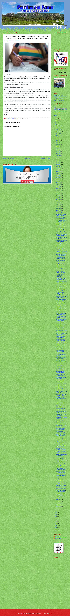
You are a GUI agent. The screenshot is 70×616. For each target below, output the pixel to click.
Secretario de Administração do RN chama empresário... (61, 221)
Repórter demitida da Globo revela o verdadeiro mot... (60, 409)
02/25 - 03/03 (58, 206)
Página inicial (27, 158)
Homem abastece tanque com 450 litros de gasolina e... (61, 469)
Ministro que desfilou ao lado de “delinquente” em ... (61, 383)
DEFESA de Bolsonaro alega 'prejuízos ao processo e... (61, 472)
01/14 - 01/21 (58, 504)
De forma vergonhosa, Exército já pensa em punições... (61, 441)
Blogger (50, 613)
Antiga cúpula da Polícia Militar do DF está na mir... (61, 282)
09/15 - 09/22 (58, 153)
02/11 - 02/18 (58, 210)
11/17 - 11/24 (58, 137)
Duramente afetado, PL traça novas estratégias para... (60, 249)
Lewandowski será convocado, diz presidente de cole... (61, 494)
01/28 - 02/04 (58, 501)
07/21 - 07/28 (58, 168)
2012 (56, 529)
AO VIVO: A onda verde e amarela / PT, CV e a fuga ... (61, 272)
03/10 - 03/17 (58, 202)
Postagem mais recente (8, 158)
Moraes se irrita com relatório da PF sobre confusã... (61, 297)
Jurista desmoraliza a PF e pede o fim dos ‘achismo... (61, 287)
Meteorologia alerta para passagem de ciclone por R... (61, 398)
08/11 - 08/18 (58, 162)
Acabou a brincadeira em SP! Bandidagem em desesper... (61, 483)
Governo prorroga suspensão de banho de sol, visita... (61, 325)
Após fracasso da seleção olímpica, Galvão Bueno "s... (61, 449)
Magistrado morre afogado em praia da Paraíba (61, 348)
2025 (56, 122)
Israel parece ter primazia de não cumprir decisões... (61, 392)
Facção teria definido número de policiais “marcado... (61, 455)
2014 (56, 525)
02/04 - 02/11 (58, 499)
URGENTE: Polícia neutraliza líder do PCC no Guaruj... (61, 303)
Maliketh (42, 613)
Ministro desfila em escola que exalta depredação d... (61, 443)
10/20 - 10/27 (58, 144)
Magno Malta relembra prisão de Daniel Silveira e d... (61, 252)
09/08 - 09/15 (58, 155)
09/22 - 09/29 (58, 151)
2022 (56, 510)
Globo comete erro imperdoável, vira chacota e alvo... (61, 343)
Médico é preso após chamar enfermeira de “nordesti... (60, 446)
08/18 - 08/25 (58, 160)
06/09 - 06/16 (58, 179)
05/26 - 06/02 (58, 182)
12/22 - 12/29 (58, 127)
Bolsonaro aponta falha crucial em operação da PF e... (61, 478)
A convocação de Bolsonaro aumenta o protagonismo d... (61, 458)
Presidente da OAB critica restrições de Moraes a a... (61, 337)
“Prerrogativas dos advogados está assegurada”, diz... (61, 264)
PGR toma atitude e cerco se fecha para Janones (60, 381)
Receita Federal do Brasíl (58, 112)
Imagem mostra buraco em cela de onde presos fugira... (61, 300)
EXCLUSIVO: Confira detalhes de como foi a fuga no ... (61, 426)
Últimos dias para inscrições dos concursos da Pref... (61, 334)
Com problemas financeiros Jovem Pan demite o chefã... (61, 308)
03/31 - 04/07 (58, 197)
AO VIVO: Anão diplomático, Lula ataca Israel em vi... (61, 314)
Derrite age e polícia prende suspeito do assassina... (60, 406)
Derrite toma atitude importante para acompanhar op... (61, 212)
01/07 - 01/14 (58, 506)
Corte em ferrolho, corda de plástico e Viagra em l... (60, 246)
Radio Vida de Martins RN (58, 98)
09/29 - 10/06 (58, 149)
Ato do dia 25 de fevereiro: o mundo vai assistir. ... (61, 366)
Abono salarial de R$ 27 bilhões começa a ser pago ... (61, 415)
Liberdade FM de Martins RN (59, 100)
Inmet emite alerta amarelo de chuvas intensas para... (61, 320)
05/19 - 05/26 (58, 184)
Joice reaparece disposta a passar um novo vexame (61, 269)
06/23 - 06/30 (58, 175)
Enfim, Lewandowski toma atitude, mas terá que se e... (61, 401)
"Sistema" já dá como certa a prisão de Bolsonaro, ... (61, 358)
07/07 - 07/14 (58, 171)
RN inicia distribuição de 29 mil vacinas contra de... (61, 421)
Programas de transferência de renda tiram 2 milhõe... (61, 218)
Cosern (55, 107)
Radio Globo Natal (57, 97)
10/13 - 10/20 (58, 146)
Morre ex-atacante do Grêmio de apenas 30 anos (61, 460)
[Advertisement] (59, 588)
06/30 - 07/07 (58, 173)
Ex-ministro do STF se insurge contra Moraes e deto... (61, 486)
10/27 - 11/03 (58, 142)
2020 (56, 514)
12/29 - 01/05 (58, 126)
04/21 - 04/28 (58, 191)
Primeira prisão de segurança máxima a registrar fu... (61, 229)
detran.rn (55, 115)
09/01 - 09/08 (58, 157)
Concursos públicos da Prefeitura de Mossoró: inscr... (61, 238)
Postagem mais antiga (46, 158)
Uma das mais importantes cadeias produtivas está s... (61, 372)
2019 (56, 516)
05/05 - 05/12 (58, 188)
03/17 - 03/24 (58, 201)
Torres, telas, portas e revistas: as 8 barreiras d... (61, 418)
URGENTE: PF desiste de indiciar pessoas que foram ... (61, 361)
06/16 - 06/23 (58, 177)
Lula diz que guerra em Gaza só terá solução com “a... (61, 244)
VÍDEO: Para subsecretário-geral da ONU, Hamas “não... (61, 423)
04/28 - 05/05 (58, 190)
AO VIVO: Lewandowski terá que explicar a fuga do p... (61, 475)
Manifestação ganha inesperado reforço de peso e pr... (61, 266)
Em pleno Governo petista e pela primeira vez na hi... (61, 480)
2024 (56, 124)
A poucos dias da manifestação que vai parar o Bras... (61, 386)
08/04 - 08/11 (58, 164)
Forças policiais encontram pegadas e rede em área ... (60, 340)
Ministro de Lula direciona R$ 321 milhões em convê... (61, 491)
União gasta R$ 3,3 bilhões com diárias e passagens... (61, 241)
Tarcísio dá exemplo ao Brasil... (61, 488)
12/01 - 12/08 (58, 133)
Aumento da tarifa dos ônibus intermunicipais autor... (61, 323)
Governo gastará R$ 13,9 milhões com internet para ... (61, 497)
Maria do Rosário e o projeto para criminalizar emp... (61, 369)
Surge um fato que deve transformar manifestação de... (61, 285)
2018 (56, 518)
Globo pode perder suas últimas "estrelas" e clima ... (61, 331)
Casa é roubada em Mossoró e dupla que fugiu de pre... (61, 429)
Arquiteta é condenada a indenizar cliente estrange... (61, 432)
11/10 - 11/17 (58, 138)
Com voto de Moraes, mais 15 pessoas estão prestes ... (61, 466)
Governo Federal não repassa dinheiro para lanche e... (61, 215)
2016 (56, 521)
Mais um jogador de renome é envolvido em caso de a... (61, 355)
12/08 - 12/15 (58, 131)
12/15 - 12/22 (58, 129)
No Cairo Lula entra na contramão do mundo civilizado (60, 293)
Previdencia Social (57, 113)
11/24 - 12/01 (58, 135)
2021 (56, 512)
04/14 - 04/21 (58, 193)
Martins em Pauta (58, 536)
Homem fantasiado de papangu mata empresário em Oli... (61, 463)
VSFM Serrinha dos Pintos (58, 95)
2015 (56, 523)
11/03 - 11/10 (58, 140)
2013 (56, 527)
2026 (56, 120)
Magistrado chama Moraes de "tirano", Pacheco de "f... (61, 389)
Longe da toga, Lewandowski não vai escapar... (61, 378)
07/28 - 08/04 (58, 166)
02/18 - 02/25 (58, 208)
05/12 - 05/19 (58, 186)
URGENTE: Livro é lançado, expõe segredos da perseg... (61, 255)
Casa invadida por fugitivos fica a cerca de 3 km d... (61, 227)
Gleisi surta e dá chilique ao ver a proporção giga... (61, 306)
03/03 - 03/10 (58, 204)
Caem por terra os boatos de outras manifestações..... (60, 438)
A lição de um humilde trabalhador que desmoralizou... (59, 275)
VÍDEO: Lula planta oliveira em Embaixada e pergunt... (61, 235)
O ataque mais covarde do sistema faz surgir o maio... (61, 258)
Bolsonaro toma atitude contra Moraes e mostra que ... (61, 311)
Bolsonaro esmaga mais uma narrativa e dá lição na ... (60, 328)
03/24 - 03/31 (58, 199)
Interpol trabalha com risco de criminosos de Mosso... (61, 395)
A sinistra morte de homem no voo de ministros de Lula (61, 317)
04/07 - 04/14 (58, 195)
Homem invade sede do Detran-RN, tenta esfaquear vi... (61, 232)
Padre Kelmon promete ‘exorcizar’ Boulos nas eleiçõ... (60, 351)
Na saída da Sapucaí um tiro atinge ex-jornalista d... (60, 403)
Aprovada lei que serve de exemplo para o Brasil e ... (61, 290)
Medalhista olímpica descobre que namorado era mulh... (61, 435)
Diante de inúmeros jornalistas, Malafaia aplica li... (61, 375)
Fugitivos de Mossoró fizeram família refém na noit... (61, 224)
